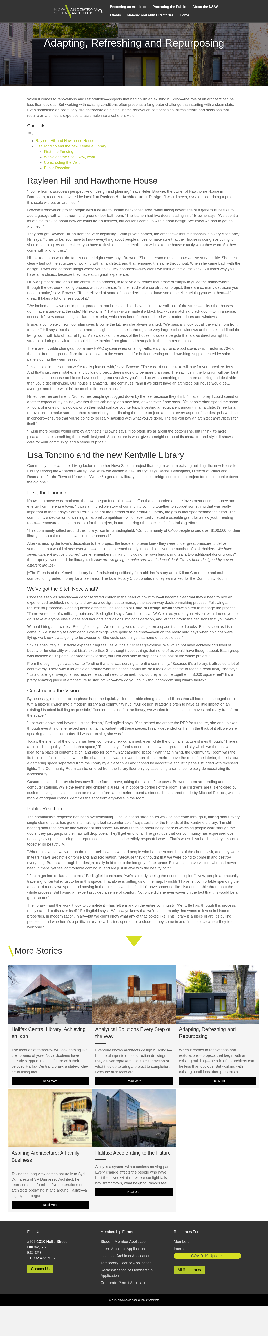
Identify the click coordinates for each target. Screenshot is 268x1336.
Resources (123, 3)
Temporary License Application (126, 1293)
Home (113, 22)
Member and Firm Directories (164, 3)
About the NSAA (134, 14)
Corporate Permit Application (124, 1313)
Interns (179, 1279)
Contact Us (40, 1299)
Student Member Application (124, 1271)
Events (44, 22)
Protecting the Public (98, 14)
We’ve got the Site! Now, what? (70, 187)
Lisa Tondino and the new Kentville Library (71, 176)
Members (181, 1271)
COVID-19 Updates (207, 1286)
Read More (66, 1110)
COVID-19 (214, 3)
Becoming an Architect (57, 14)
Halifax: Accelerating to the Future (133, 1183)
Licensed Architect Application (125, 1286)
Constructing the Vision (63, 192)
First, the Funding (58, 181)
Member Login (233, 3)
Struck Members (194, 3)
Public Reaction (57, 198)
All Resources (189, 1300)
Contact (138, 3)
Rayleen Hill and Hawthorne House (65, 171)
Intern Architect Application (122, 1279)
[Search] (31, 18)
